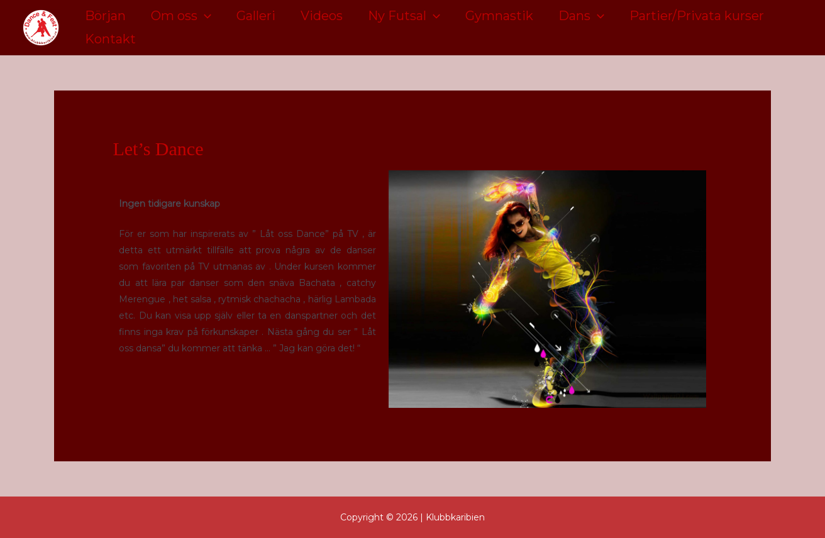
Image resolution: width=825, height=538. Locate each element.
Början (105, 15)
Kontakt (110, 39)
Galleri (255, 15)
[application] (204, 16)
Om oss (181, 16)
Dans (581, 16)
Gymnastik (499, 15)
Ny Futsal (404, 16)
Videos (322, 15)
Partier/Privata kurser (696, 15)
